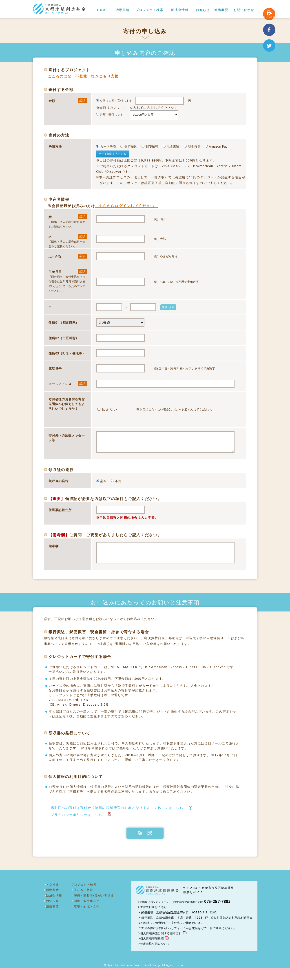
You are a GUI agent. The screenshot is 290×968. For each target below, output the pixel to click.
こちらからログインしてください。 (126, 205)
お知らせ (203, 10)
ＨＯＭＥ (102, 10)
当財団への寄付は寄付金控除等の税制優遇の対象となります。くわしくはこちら (117, 807)
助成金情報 (179, 10)
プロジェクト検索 (149, 10)
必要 (101, 481)
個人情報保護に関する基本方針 (161, 933)
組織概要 (221, 10)
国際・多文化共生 (87, 901)
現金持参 (192, 146)
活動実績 (123, 10)
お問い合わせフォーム (155, 902)
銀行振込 (128, 146)
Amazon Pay (216, 146)
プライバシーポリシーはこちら (76, 814)
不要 (116, 481)
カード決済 (106, 146)
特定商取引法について (155, 944)
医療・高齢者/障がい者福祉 (94, 895)
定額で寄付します (109, 115)
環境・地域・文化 (87, 906)
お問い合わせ (243, 10)
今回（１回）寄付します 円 (171, 104)
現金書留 (171, 146)
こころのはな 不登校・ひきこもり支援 (83, 76)
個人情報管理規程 (152, 938)
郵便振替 (150, 146)
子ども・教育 (83, 890)
